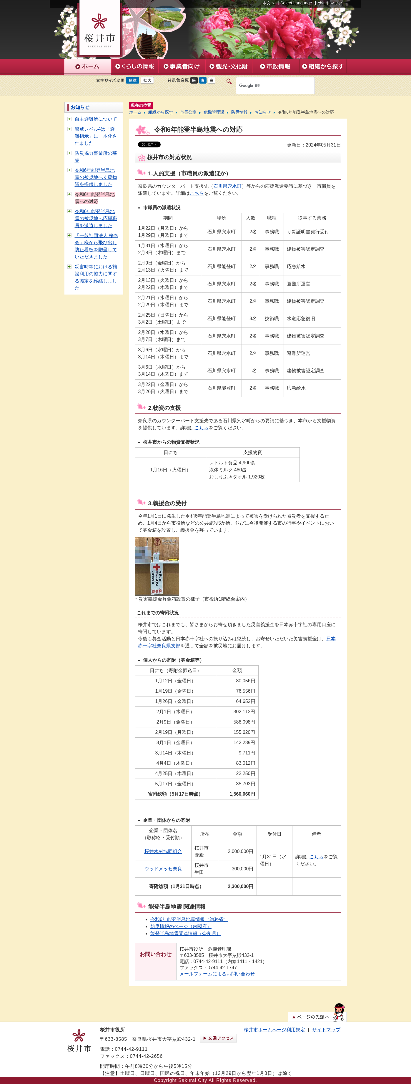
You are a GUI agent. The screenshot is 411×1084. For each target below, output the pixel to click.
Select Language (296, 3)
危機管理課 (214, 112)
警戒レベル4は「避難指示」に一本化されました (96, 136)
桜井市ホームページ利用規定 (274, 1029)
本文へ (268, 3)
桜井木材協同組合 (163, 851)
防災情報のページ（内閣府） (181, 926)
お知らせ (80, 107)
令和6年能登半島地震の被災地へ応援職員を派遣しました (96, 218)
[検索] (269, 86)
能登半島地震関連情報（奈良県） (185, 933)
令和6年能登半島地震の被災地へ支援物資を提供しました (96, 177)
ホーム (135, 112)
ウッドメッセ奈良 (163, 868)
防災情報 (239, 112)
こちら (197, 193)
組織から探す (160, 112)
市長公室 (188, 112)
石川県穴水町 (227, 186)
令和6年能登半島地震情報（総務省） (189, 919)
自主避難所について (96, 119)
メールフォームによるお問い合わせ (217, 973)
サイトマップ (330, 3)
